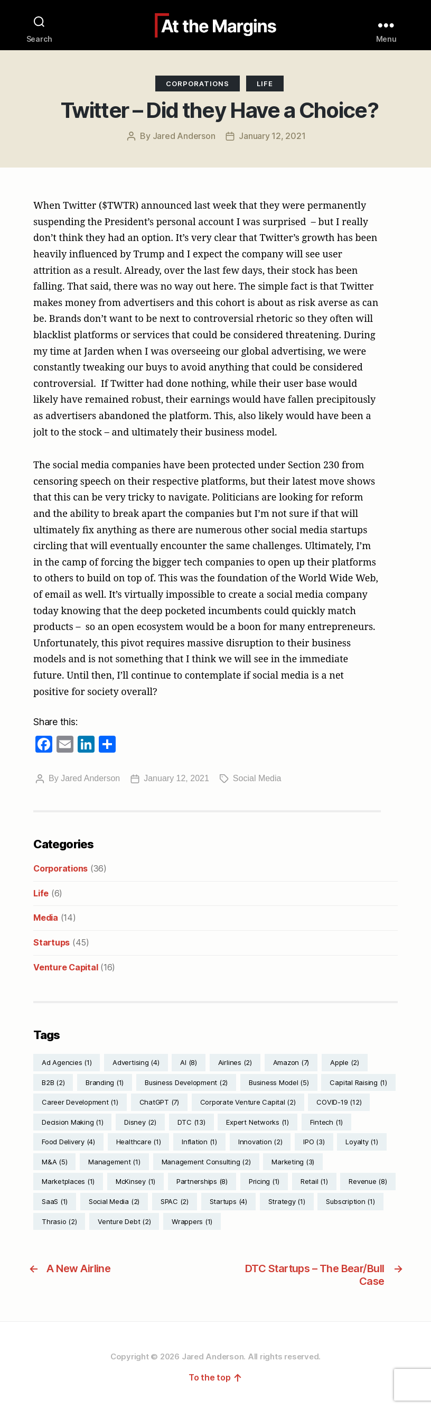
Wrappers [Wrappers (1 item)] (192, 1221)
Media (45, 917)
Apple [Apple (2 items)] (344, 1062)
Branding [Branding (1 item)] (105, 1082)
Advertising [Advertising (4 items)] (136, 1062)
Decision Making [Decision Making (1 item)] (72, 1122)
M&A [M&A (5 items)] (54, 1161)
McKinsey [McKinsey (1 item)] (135, 1181)
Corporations (197, 83)
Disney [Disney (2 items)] (140, 1122)
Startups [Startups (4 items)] (228, 1201)
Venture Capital (65, 967)
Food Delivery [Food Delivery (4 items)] (68, 1141)
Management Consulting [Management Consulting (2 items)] (206, 1161)
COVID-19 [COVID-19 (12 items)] (338, 1102)
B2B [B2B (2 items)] (53, 1082)
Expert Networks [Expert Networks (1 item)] (257, 1122)
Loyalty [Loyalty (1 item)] (361, 1141)
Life (265, 83)
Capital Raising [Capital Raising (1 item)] (358, 1082)
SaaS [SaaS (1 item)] (55, 1201)
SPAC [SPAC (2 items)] (175, 1201)
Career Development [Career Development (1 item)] (80, 1102)
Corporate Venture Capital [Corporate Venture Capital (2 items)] (248, 1102)
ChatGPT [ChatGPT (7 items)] (159, 1102)
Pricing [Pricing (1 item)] (264, 1181)
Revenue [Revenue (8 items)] (368, 1181)
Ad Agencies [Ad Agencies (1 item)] (66, 1062)
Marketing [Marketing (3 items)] (292, 1161)
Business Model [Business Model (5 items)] (279, 1082)
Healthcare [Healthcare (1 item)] (138, 1141)
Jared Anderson (184, 136)
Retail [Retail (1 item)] (314, 1181)
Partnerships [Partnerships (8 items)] (202, 1181)
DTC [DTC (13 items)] (191, 1122)
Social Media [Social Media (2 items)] (114, 1201)
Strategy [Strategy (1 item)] (286, 1201)
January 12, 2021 (272, 136)
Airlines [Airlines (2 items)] (235, 1062)
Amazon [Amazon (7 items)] (291, 1062)
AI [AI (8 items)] (188, 1062)
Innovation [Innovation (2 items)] (260, 1141)
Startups (51, 942)
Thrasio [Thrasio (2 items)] (59, 1221)
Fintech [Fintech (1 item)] (326, 1122)
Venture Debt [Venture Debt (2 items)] (124, 1221)
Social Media (257, 778)
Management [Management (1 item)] (114, 1161)
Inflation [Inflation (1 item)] (199, 1141)
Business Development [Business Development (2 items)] (186, 1082)
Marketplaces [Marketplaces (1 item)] (68, 1181)
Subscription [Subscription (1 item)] (350, 1201)
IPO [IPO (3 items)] (313, 1141)
